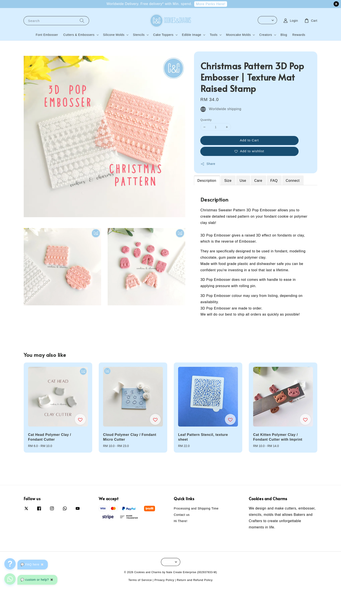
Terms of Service (140, 580)
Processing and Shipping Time (196, 508)
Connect (293, 180)
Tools (213, 34)
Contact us (182, 514)
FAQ (274, 180)
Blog (284, 34)
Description (206, 180)
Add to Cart (249, 140)
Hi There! (180, 521)
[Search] (82, 20)
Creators (265, 34)
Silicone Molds (114, 34)
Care (258, 180)
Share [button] (208, 164)
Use (243, 180)
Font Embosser (47, 34)
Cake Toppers (163, 34)
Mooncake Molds (238, 34)
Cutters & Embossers (79, 34)
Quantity (206, 119)
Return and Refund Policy (195, 580)
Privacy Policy (164, 580)
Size (228, 180)
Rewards (298, 34)
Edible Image (191, 34)
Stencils (139, 34)
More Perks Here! (210, 4)
